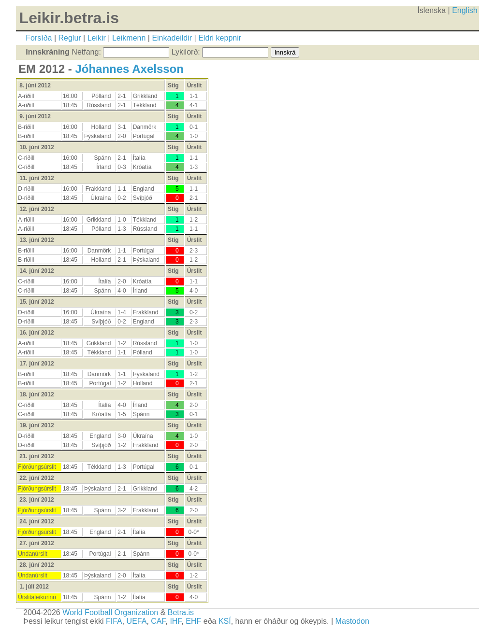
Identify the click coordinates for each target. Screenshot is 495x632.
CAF (158, 621)
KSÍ (224, 621)
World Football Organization (110, 612)
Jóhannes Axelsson (129, 68)
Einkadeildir (172, 38)
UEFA (137, 621)
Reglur (69, 38)
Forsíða (39, 38)
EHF (193, 621)
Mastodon (352, 621)
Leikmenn (129, 38)
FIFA (114, 621)
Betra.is (181, 612)
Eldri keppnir (219, 38)
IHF (175, 621)
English (464, 10)
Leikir (96, 38)
